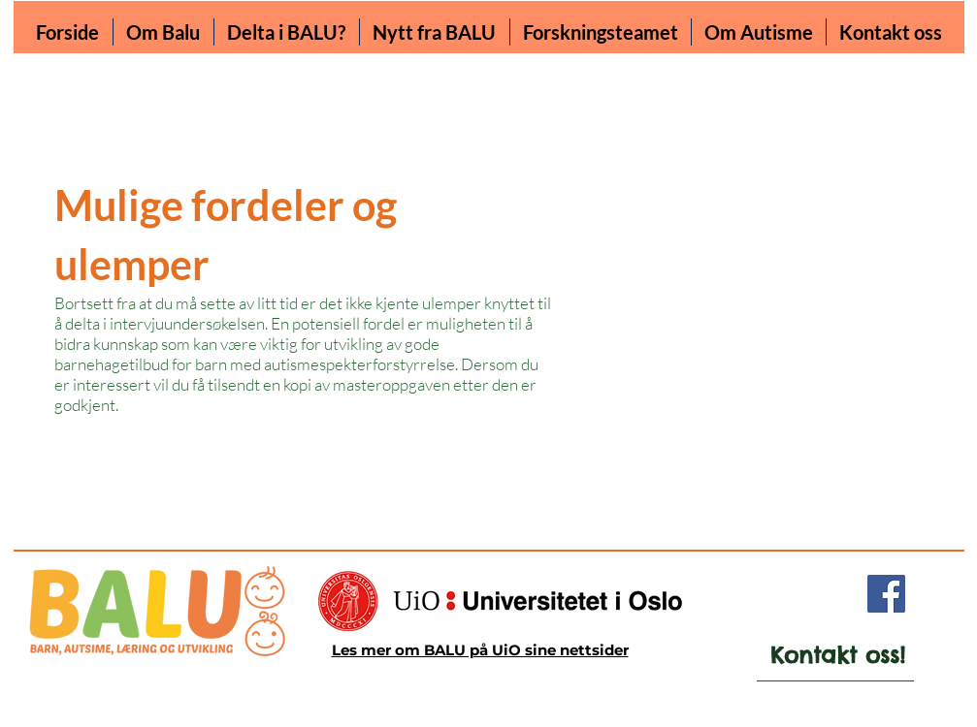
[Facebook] (886, 594)
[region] (821, 663)
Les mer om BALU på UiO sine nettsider (480, 650)
